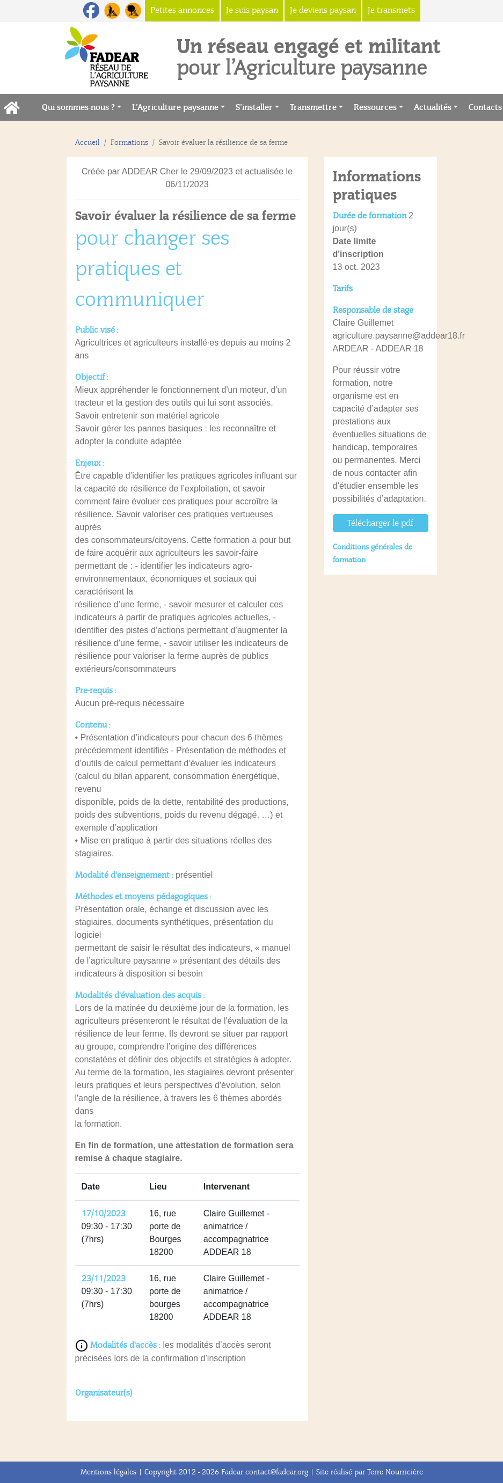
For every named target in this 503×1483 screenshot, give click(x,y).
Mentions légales (108, 1472)
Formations (129, 142)
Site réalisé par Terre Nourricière (369, 1472)
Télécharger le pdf (380, 523)
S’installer (254, 107)
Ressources (375, 107)
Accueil (87, 142)
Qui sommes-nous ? (78, 107)
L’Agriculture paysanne (175, 107)
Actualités (432, 107)
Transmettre (313, 107)
